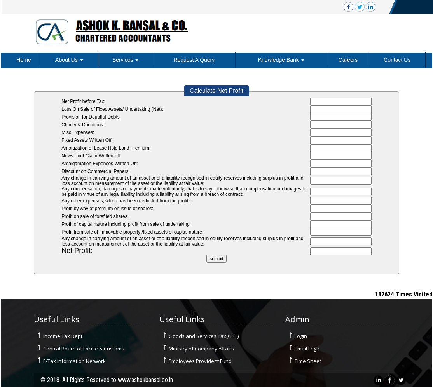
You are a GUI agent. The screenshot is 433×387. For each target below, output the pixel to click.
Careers (348, 60)
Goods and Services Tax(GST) (204, 336)
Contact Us (397, 60)
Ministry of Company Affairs (201, 348)
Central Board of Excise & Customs (83, 348)
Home (23, 60)
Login (301, 336)
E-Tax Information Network (74, 360)
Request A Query (194, 60)
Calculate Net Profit (216, 90)
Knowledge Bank (281, 60)
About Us (69, 60)
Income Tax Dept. (63, 336)
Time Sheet (308, 360)
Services (125, 60)
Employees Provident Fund (200, 360)
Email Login (308, 348)
